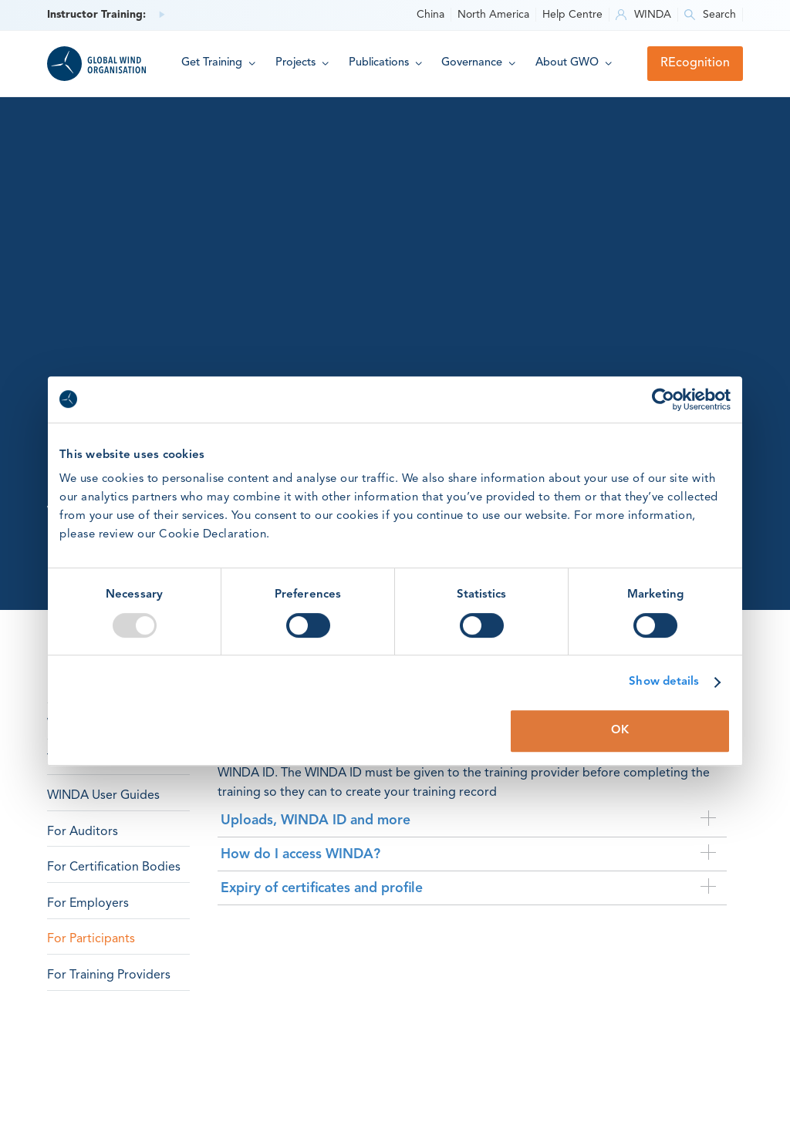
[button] (218, 63)
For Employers (88, 904)
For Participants (91, 939)
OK (620, 730)
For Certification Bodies (114, 867)
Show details (664, 682)
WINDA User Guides (103, 796)
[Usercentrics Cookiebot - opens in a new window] (663, 399)
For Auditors (82, 832)
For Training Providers (108, 975)
